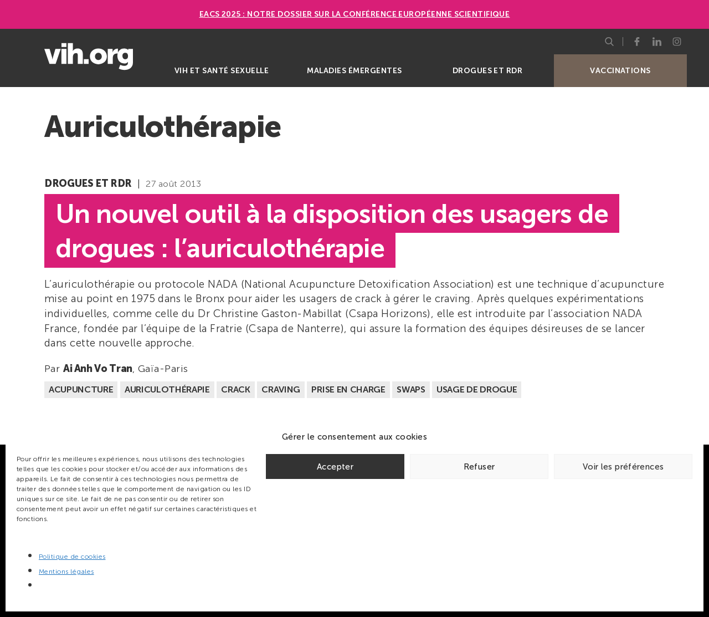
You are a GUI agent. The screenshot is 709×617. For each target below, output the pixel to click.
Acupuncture (81, 389)
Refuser (479, 467)
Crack (235, 389)
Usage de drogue (476, 389)
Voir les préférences (623, 467)
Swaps (411, 389)
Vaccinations (620, 70)
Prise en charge (348, 389)
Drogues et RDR (488, 70)
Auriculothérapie (167, 389)
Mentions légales (66, 571)
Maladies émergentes (354, 70)
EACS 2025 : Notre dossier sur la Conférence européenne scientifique (354, 14)
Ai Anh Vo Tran (97, 369)
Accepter (335, 467)
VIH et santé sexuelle (221, 70)
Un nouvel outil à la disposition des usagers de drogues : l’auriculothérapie (331, 230)
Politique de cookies (72, 556)
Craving (280, 389)
